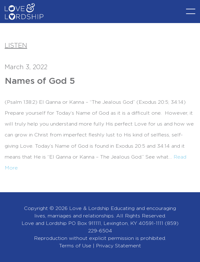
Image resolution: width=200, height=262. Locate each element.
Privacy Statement (118, 245)
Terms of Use (75, 245)
